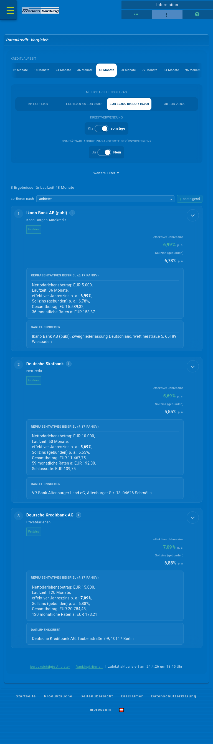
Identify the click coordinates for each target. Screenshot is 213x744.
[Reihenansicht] (136, 14)
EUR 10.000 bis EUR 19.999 (129, 103)
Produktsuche (58, 696)
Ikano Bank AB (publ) (46, 212)
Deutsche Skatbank (45, 363)
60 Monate (128, 70)
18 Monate (41, 70)
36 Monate (84, 70)
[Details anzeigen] (193, 215)
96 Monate (193, 70)
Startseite (26, 696)
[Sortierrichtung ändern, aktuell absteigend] (189, 199)
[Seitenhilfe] (197, 14)
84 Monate (171, 70)
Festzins (33, 229)
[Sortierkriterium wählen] (105, 199)
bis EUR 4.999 (38, 103)
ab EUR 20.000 (174, 103)
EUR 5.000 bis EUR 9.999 (84, 103)
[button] (106, 278)
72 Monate (149, 70)
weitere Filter (106, 173)
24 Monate (63, 70)
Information (167, 4)
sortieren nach (22, 198)
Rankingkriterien (89, 666)
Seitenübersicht (96, 696)
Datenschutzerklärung (173, 696)
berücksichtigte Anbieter (50, 666)
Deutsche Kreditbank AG (50, 515)
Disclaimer (132, 696)
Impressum (99, 709)
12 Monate (20, 70)
